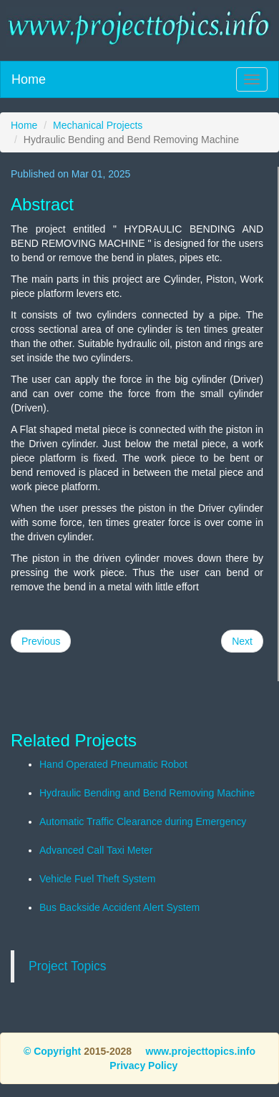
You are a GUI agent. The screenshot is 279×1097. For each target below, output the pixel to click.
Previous (40, 641)
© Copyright (52, 1051)
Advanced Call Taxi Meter (95, 850)
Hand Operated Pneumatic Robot (113, 764)
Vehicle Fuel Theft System (97, 878)
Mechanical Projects (97, 125)
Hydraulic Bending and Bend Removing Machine (147, 793)
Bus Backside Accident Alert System (119, 907)
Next (242, 641)
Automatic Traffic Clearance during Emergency (142, 821)
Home (28, 79)
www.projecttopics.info (199, 1051)
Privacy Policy (143, 1065)
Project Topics (68, 966)
